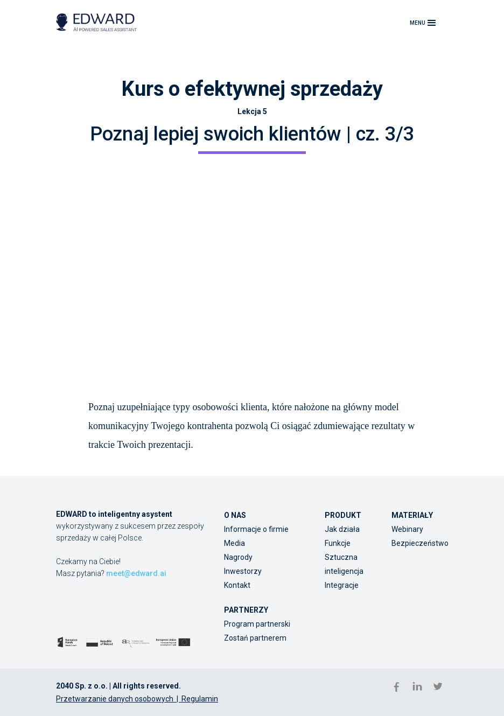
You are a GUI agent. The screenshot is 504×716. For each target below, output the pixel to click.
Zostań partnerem (255, 638)
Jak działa (342, 529)
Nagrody (238, 557)
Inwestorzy (243, 571)
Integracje (342, 585)
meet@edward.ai (136, 573)
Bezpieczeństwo (420, 543)
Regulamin (199, 698)
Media (234, 543)
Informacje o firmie (256, 529)
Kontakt (237, 585)
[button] (424, 22)
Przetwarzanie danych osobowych (114, 698)
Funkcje (338, 543)
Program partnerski (257, 624)
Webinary (407, 529)
